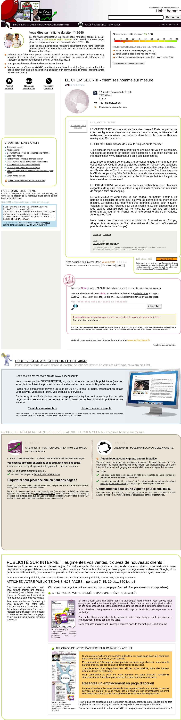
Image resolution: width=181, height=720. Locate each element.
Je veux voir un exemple (96, 408)
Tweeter (107, 234)
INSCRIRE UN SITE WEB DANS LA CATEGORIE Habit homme (41, 25)
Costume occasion (15, 147)
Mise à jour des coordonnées (113, 107)
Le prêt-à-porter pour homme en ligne (23, 167)
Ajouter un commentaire (164, 345)
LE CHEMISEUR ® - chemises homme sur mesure (109, 80)
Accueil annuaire (9, 87)
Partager (97, 234)
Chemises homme (91, 320)
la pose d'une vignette (116, 327)
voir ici (151, 50)
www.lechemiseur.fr (106, 243)
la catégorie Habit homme (47, 474)
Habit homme (141, 293)
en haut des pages (151, 288)
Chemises (77, 320)
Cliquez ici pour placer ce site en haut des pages (41, 480)
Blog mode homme (15, 156)
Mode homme (13, 150)
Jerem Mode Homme (16, 176)
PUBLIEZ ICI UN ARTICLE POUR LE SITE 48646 (51, 361)
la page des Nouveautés (44, 493)
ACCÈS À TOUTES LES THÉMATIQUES (103, 25)
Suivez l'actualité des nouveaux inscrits (26, 180)
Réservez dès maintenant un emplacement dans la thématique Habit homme (122, 624)
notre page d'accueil (147, 656)
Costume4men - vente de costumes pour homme (28, 153)
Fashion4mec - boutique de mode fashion (25, 159)
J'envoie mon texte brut (42, 408)
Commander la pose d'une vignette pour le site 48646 (133, 489)
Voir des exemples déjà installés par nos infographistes (140, 495)
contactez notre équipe (148, 702)
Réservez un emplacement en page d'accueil (118, 683)
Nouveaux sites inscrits (29, 87)
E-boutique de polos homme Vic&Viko (23, 165)
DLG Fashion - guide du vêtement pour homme (27, 162)
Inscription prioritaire (48, 87)
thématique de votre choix (127, 617)
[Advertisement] (29, 114)
